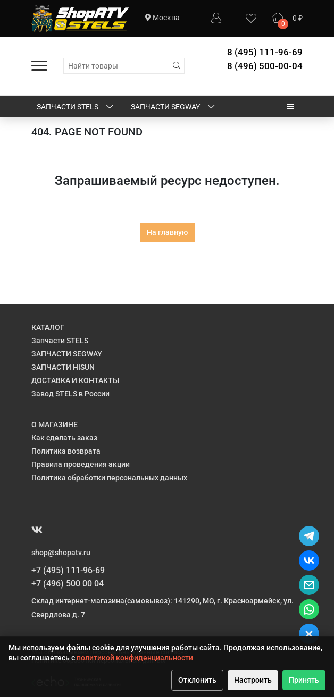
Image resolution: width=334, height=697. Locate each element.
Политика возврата (66, 451)
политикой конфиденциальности (135, 657)
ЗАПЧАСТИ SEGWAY (173, 107)
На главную (167, 232)
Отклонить (197, 680)
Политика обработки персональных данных (109, 477)
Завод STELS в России (70, 393)
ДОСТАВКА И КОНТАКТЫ (75, 380)
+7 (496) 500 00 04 (67, 584)
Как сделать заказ (64, 438)
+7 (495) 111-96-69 (68, 570)
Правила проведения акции (80, 464)
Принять (304, 680)
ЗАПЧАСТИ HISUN (63, 367)
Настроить (253, 680)
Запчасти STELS (76, 107)
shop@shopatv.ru (60, 552)
